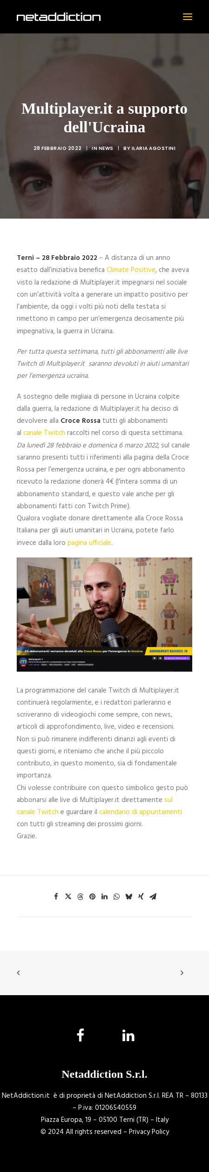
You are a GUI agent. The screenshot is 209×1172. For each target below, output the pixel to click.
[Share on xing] (141, 896)
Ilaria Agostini (154, 148)
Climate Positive (131, 270)
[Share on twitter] (68, 896)
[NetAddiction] (59, 17)
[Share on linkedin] (104, 896)
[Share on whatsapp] (116, 896)
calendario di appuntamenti (140, 812)
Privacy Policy (149, 1132)
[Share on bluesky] (129, 896)
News (106, 148)
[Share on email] (153, 896)
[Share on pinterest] (92, 896)
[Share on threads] (80, 896)
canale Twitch (44, 433)
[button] (187, 16)
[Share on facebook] (56, 896)
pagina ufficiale (89, 543)
